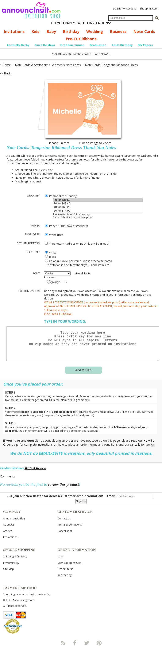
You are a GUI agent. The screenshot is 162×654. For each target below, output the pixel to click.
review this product (63, 489)
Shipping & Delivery (15, 561)
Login (61, 561)
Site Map (8, 574)
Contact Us (64, 523)
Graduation (98, 45)
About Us (8, 529)
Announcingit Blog (14, 523)
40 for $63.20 (98, 207)
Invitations (14, 31)
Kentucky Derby (18, 45)
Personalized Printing (61, 196)
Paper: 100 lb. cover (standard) (66, 226)
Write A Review (35, 473)
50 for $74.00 (98, 211)
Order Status (65, 574)
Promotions (10, 542)
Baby (51, 31)
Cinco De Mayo (45, 45)
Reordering (65, 580)
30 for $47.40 (98, 203)
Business (118, 31)
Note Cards (144, 31)
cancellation (138, 450)
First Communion (72, 45)
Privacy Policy (11, 568)
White (51, 252)
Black (50, 257)
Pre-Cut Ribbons (81, 38)
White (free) (54, 235)
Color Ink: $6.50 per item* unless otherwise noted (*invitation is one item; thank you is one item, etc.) (78, 263)
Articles (7, 536)
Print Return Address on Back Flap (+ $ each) (77, 243)
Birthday (71, 31)
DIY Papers (145, 45)
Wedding (94, 31)
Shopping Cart (148, 8)
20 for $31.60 (98, 200)
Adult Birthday (122, 45)
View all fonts (82, 273)
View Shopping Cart (69, 568)
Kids (35, 31)
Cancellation (65, 536)
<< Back (5, 73)
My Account (124, 8)
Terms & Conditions (70, 529)
